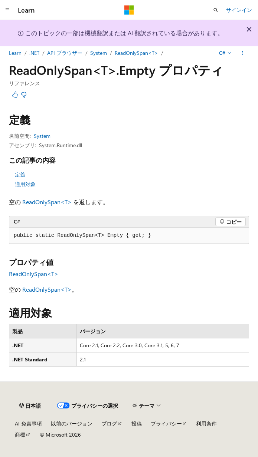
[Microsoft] (129, 10)
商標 (20, 434)
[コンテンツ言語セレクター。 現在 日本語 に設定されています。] (30, 405)
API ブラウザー (64, 52)
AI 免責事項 (28, 423)
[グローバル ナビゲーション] (7, 10)
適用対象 (25, 184)
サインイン (239, 9)
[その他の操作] (242, 53)
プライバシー (166, 423)
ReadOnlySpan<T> (136, 52)
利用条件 (206, 423)
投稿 (136, 423)
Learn (15, 52)
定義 (20, 174)
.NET (34, 52)
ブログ (109, 423)
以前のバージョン (71, 423)
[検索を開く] (215, 10)
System (98, 52)
